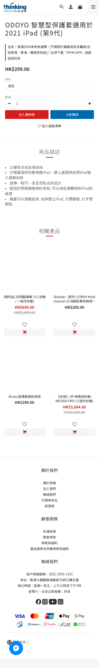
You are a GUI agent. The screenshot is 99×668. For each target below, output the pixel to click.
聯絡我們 (49, 494)
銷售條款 (49, 537)
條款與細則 (49, 543)
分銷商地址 (49, 500)
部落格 (49, 506)
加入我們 (49, 488)
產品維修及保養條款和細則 (49, 548)
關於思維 (49, 483)
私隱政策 (49, 531)
